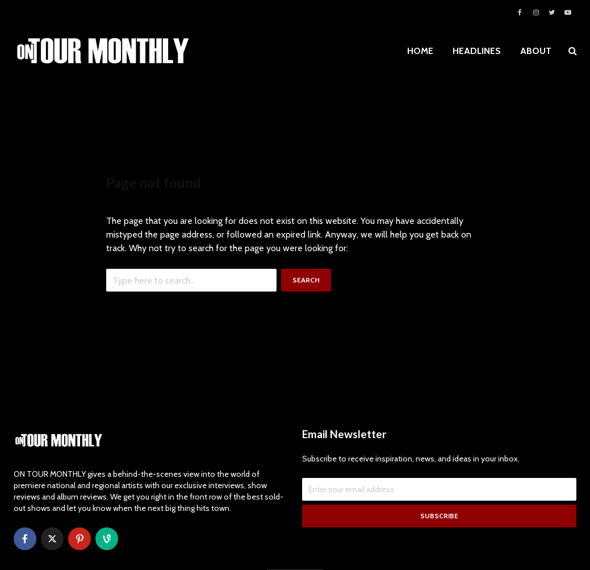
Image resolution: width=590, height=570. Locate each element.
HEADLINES (477, 50)
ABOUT (535, 50)
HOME (420, 50)
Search (306, 280)
